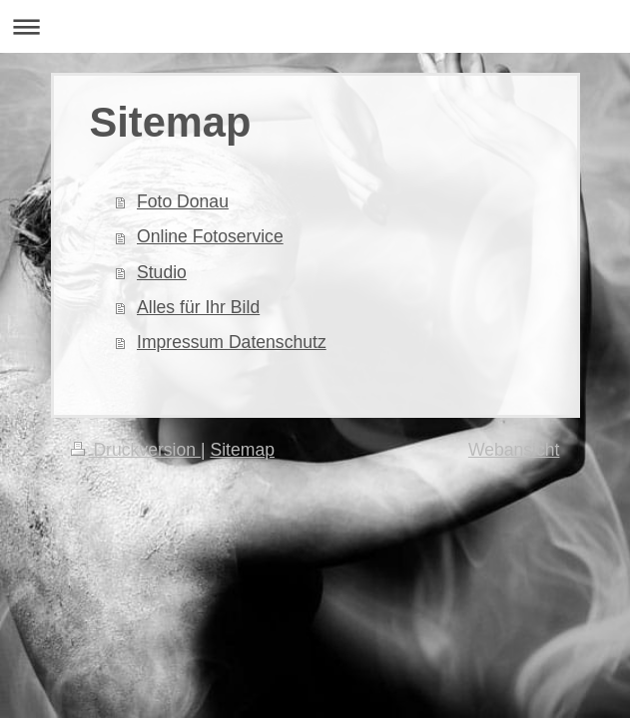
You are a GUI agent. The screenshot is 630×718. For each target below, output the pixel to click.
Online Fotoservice (210, 236)
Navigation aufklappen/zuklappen (315, 26)
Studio (162, 272)
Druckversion (136, 450)
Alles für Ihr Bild (198, 307)
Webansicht (514, 450)
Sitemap (242, 450)
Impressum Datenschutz (231, 342)
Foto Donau (183, 201)
